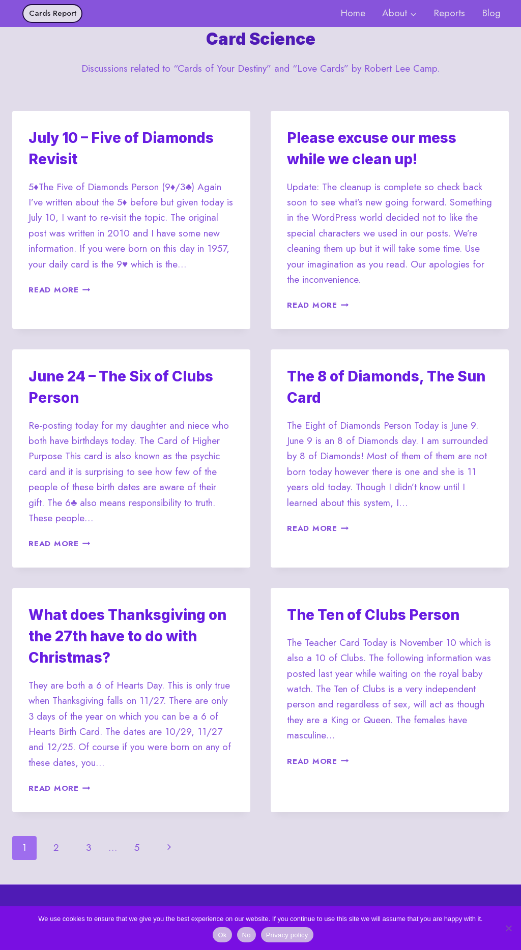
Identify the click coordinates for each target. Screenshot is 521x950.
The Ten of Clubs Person (373, 615)
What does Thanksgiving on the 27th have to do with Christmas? (127, 636)
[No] (508, 928)
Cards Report (52, 13)
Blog (491, 13)
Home (352, 13)
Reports (449, 13)
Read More (59, 289)
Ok (222, 935)
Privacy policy (287, 935)
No (246, 935)
